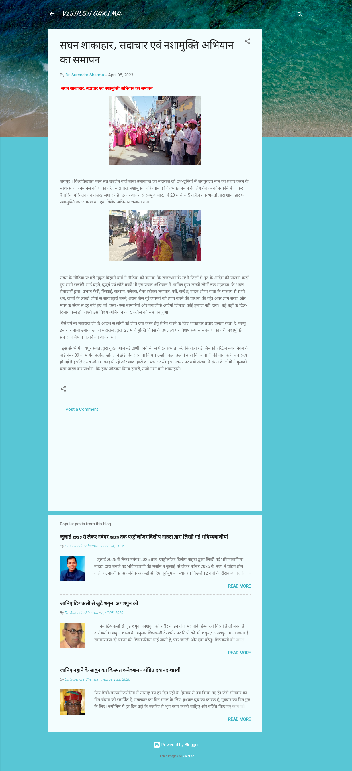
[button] (247, 42)
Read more (239, 586)
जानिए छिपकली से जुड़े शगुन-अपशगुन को (99, 603)
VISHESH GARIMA (91, 13)
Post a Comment (82, 409)
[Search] (300, 15)
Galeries (188, 756)
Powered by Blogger (176, 744)
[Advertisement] (285, 115)
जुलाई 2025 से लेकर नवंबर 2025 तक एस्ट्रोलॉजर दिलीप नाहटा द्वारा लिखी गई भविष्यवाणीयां (144, 537)
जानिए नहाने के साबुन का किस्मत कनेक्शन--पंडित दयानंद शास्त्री (120, 670)
